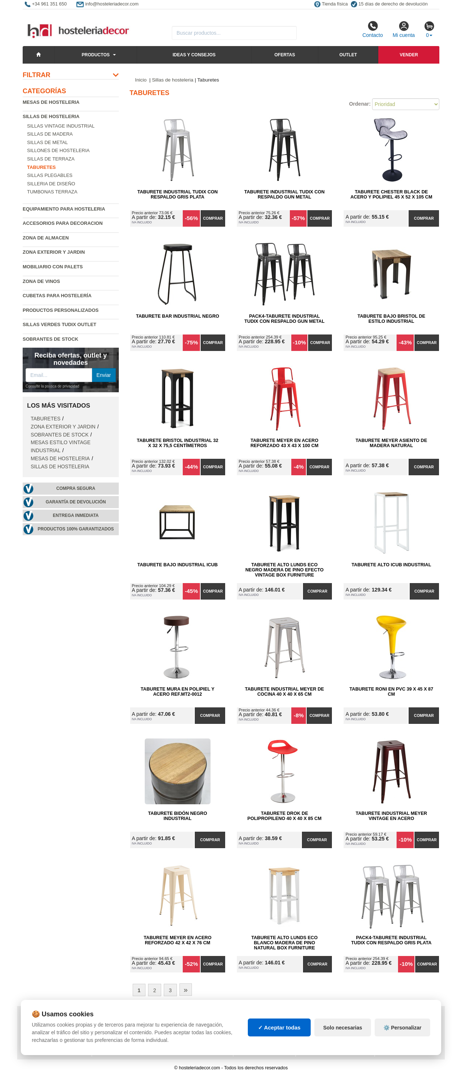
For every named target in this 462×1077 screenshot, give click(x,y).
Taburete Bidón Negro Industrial (177, 816)
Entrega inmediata (76, 515)
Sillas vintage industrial (61, 126)
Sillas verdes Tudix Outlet (59, 324)
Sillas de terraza (51, 159)
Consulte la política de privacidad (52, 386)
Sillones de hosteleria (58, 150)
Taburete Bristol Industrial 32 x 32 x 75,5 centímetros (177, 443)
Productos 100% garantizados (76, 529)
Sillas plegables (49, 175)
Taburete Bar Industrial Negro (177, 316)
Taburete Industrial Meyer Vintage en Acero (391, 816)
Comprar (213, 218)
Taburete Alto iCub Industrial (391, 564)
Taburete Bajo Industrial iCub (177, 564)
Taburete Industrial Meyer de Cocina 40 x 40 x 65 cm (284, 692)
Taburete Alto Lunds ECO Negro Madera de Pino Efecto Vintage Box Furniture (284, 570)
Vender (409, 54)
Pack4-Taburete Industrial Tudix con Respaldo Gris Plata (391, 940)
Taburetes (45, 419)
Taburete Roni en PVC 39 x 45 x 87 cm (391, 692)
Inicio (141, 80)
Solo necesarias (342, 1042)
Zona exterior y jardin (54, 252)
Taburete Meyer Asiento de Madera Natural (391, 443)
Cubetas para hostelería (57, 295)
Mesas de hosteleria (51, 102)
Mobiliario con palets (53, 266)
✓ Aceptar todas (279, 1042)
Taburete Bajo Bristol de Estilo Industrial (391, 319)
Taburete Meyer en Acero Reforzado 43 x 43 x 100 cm (284, 443)
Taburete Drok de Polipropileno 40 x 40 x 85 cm (284, 816)
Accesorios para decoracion (63, 223)
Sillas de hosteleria (51, 116)
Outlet (348, 54)
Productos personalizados (61, 310)
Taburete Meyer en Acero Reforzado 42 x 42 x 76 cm (177, 940)
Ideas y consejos (194, 54)
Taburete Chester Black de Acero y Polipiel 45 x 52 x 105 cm (391, 194)
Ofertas (284, 54)
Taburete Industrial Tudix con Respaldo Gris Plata (177, 194)
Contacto (372, 29)
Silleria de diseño (51, 183)
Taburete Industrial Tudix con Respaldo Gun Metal (284, 194)
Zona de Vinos (41, 281)
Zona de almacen (46, 238)
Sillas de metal (47, 142)
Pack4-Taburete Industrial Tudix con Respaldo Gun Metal (285, 319)
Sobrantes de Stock (50, 339)
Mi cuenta (404, 29)
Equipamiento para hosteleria (64, 209)
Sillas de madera (50, 134)
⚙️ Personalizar (402, 1042)
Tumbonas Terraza (52, 191)
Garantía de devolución (76, 502)
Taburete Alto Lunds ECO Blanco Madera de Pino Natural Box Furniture (284, 943)
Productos (96, 54)
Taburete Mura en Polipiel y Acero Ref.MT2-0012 (178, 692)
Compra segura (75, 488)
